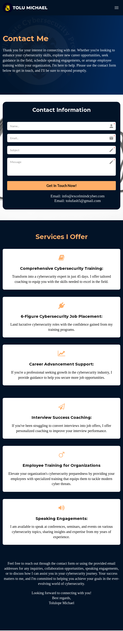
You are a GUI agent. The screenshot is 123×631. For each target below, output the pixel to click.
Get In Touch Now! (61, 186)
